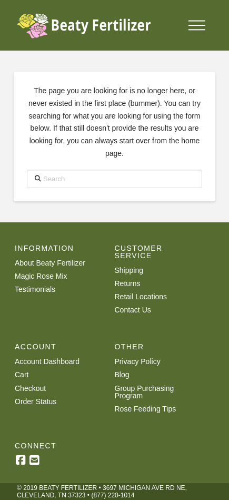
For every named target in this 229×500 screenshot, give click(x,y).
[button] (197, 25)
